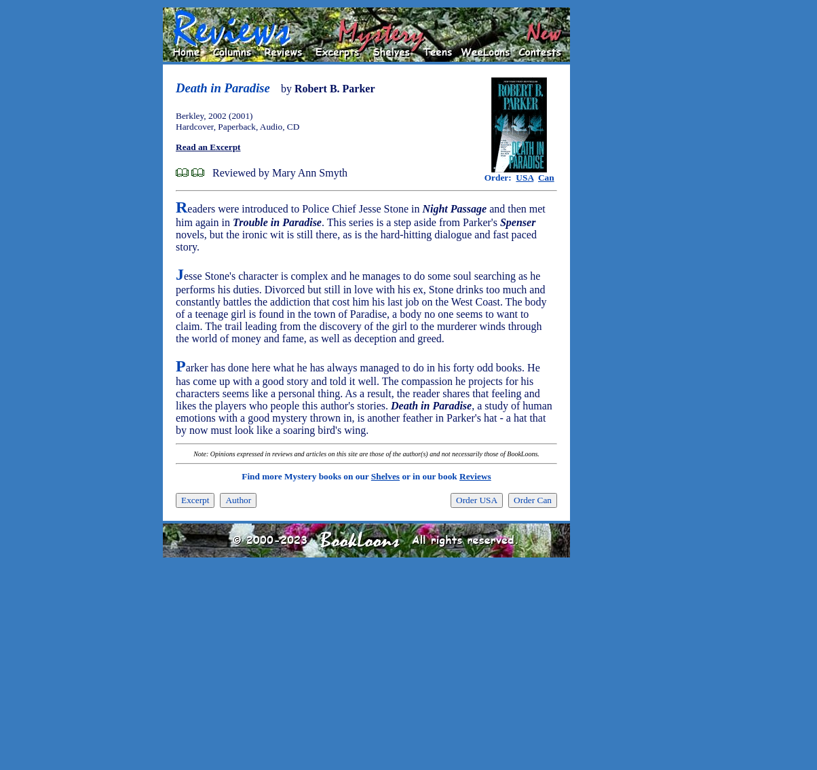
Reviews (475, 476)
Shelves (385, 476)
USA (524, 177)
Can (546, 177)
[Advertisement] (613, 211)
